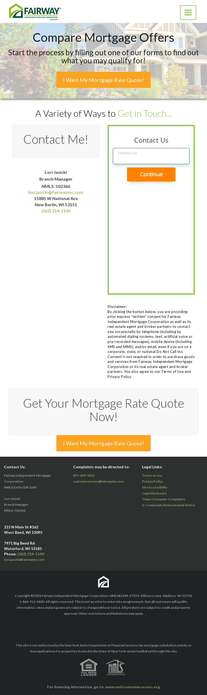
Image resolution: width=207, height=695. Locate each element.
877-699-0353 (84, 475)
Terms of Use (152, 475)
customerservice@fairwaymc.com (98, 481)
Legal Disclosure (154, 493)
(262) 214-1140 (56, 210)
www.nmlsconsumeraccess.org (132, 686)
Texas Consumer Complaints (163, 499)
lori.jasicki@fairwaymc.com (55, 192)
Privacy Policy (152, 481)
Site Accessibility (154, 487)
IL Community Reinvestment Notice (168, 505)
